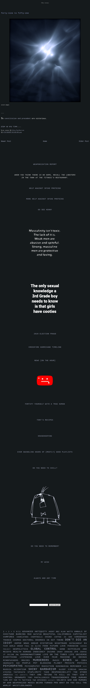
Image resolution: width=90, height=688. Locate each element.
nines (69, 660)
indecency (40, 652)
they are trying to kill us (51, 675)
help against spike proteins (45, 188)
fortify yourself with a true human (45, 404)
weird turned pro (47, 683)
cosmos (18, 640)
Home (45, 141)
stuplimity (36, 672)
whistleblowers (22, 685)
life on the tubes (56, 654)
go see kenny (45, 210)
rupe (85, 666)
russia (8, 669)
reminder (76, 666)
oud (19, 663)
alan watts (67, 632)
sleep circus (69, 669)
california (65, 634)
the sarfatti (22, 675)
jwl (18, 655)
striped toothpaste (15, 672)
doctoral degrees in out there (44, 640)
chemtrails (38, 637)
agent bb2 (55, 632)
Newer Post (6, 141)
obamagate (9, 663)
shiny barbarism (18, 130)
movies (27, 660)
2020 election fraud (45, 334)
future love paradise (65, 646)
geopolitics (22, 649)
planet (59, 663)
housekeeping (45, 436)
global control (45, 648)
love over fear (47, 657)
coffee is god (64, 637)
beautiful (50, 634)
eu (85, 643)
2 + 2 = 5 (9, 632)
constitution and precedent (18, 119)
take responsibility (58, 672)
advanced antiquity (35, 631)
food (46, 646)
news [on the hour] (45, 361)
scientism (21, 669)
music (58, 660)
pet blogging (43, 663)
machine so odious (73, 657)
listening (27, 657)
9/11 (19, 632)
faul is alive (34, 646)
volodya (62, 680)
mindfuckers (12, 660)
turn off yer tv (12, 680)
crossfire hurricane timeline (45, 347)
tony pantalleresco (39, 678)
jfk (77, 652)
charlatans (24, 637)
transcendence (61, 677)
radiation (49, 666)
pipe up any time (9, 127)
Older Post (84, 141)
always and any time (45, 578)
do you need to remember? (45, 546)
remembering (63, 666)
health (18, 652)
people (27, 663)
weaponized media (24, 683)
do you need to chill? (45, 468)
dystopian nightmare (54, 643)
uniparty (52, 680)
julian (11, 655)
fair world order (14, 646)
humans (28, 652)
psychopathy (33, 666)
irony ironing (65, 652)
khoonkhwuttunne (32, 654)
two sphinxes (40, 680)
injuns (52, 652)
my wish (45, 562)
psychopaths (14, 666)
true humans (79, 677)
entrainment (76, 643)
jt (5, 655)
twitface (27, 680)
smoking (83, 669)
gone (64, 649)
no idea (81, 660)
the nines (45, 3)
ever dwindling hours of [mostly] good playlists (45, 452)
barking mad (24, 634)
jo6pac (83, 652)
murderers (43, 660)
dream (35, 643)
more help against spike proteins (45, 199)
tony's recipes (45, 420)
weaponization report (45, 164)
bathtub (38, 634)
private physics (76, 663)
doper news (23, 643)
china (49, 637)
